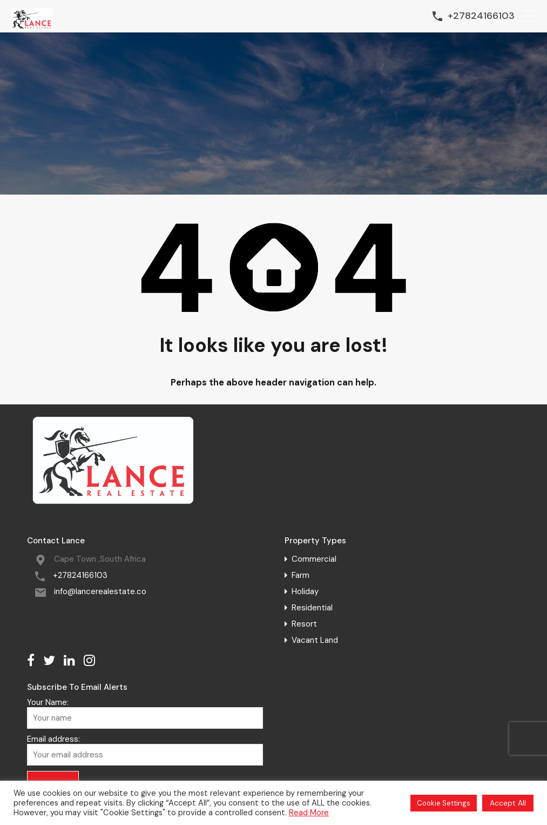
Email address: (145, 750)
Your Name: (145, 713)
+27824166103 (481, 16)
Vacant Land (315, 640)
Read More (309, 812)
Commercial (314, 559)
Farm (300, 575)
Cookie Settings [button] (443, 803)
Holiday (305, 591)
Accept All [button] (508, 803)
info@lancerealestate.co (100, 591)
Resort (304, 623)
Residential (312, 607)
